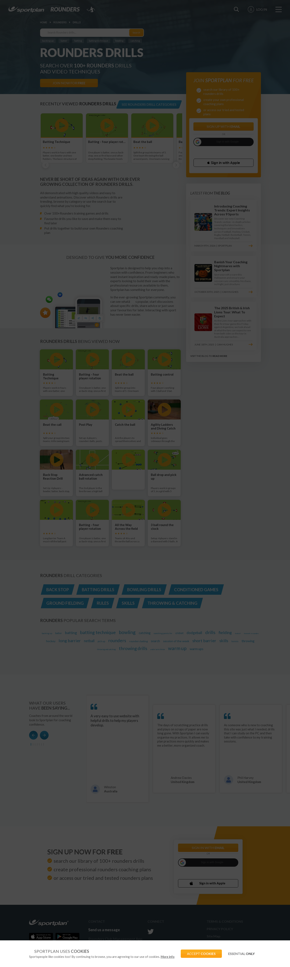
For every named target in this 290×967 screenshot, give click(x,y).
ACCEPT (201, 954)
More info (167, 956)
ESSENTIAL (241, 954)
